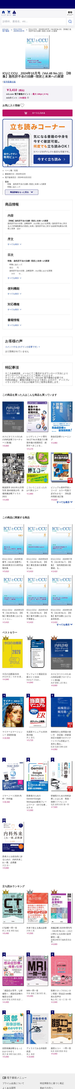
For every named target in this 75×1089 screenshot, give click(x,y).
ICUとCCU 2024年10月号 (18, 30)
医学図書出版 (10, 82)
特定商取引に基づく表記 (52, 1083)
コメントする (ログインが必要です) (21, 347)
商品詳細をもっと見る (19, 192)
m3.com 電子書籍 (5, 30)
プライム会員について (13, 1083)
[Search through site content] (33, 21)
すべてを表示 (63, 502)
